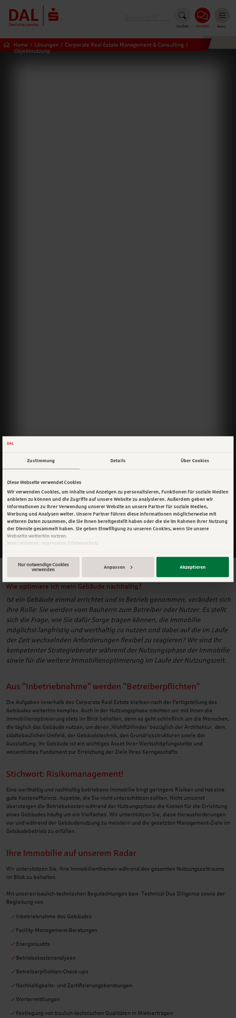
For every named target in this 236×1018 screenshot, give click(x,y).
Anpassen (118, 566)
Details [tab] (118, 460)
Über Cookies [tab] (195, 460)
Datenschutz (85, 543)
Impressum (53, 543)
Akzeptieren (193, 566)
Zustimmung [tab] (41, 460)
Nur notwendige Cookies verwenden (43, 567)
